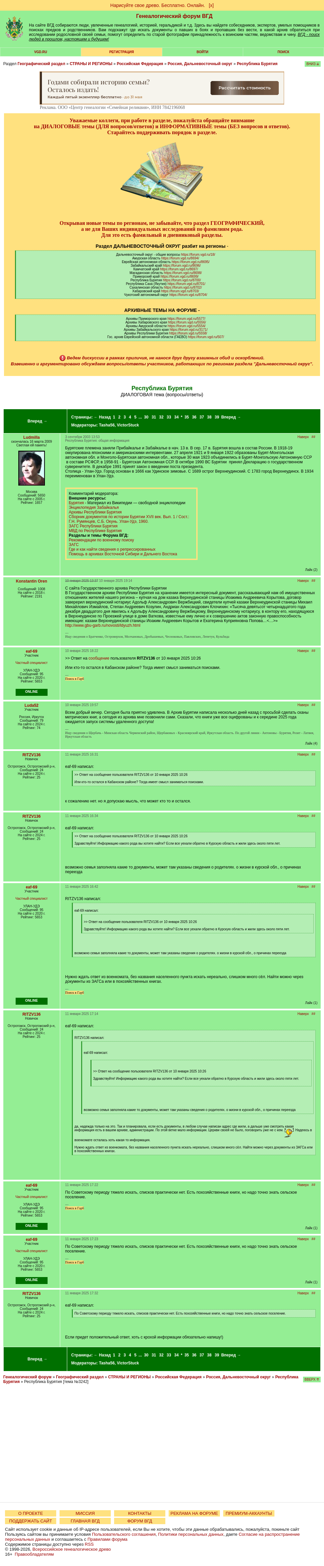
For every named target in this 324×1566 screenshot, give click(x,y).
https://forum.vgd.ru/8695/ (191, 262)
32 (161, 417)
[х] (211, 5)
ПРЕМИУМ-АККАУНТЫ (249, 1513)
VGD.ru (40, 52)
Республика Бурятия (257, 63)
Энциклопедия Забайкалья (94, 507)
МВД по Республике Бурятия (95, 530)
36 (194, 417)
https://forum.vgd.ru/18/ (198, 254)
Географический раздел (41, 63)
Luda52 (32, 705)
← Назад (102, 417)
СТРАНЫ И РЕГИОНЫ (91, 63)
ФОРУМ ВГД (139, 1521)
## (313, 437)
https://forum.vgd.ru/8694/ (180, 258)
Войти (202, 52)
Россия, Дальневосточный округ (200, 63)
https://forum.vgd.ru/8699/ (180, 276)
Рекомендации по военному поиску (101, 540)
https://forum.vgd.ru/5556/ (187, 322)
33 (169, 417)
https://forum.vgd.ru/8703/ (180, 291)
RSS (89, 1544)
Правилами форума (107, 1539)
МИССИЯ (85, 1513)
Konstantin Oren (31, 581)
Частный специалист (31, 663)
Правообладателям (34, 1554)
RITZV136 (31, 755)
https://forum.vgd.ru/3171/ (189, 329)
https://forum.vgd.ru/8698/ (183, 273)
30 (146, 417)
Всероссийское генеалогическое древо (72, 1549)
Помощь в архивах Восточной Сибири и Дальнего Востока (123, 554)
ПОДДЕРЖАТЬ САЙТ (30, 1521)
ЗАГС (74, 544)
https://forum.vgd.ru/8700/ (182, 280)
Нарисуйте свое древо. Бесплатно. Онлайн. (157, 5)
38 (209, 417)
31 (154, 417)
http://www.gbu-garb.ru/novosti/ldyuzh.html (102, 625)
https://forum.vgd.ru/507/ (206, 337)
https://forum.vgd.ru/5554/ (187, 326)
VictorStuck (128, 425)
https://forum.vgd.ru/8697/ (179, 269)
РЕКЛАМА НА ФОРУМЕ (194, 1513)
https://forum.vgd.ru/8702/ (183, 287)
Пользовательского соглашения (124, 1534)
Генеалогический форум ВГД (174, 16)
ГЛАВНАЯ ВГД (85, 1521)
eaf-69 (31, 651)
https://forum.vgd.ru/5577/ (186, 319)
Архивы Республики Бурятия (95, 512)
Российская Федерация (140, 63)
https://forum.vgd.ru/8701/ (186, 284)
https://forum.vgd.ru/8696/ (182, 265)
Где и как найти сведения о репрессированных (112, 549)
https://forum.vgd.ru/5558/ (188, 333)
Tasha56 (106, 425)
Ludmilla (31, 437)
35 (186, 417)
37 (202, 417)
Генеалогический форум (27, 1377)
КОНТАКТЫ (139, 1513)
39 (217, 417)
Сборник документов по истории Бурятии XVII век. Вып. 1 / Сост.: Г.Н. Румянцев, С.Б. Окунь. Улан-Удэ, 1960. (129, 519)
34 (176, 417)
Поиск (283, 52)
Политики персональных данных (191, 1534)
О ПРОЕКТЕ (30, 1513)
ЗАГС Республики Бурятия (93, 526)
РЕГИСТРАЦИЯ (121, 52)
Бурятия (76, 503)
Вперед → (38, 421)
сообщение (98, 658)
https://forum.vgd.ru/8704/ (188, 295)
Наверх (303, 437)
